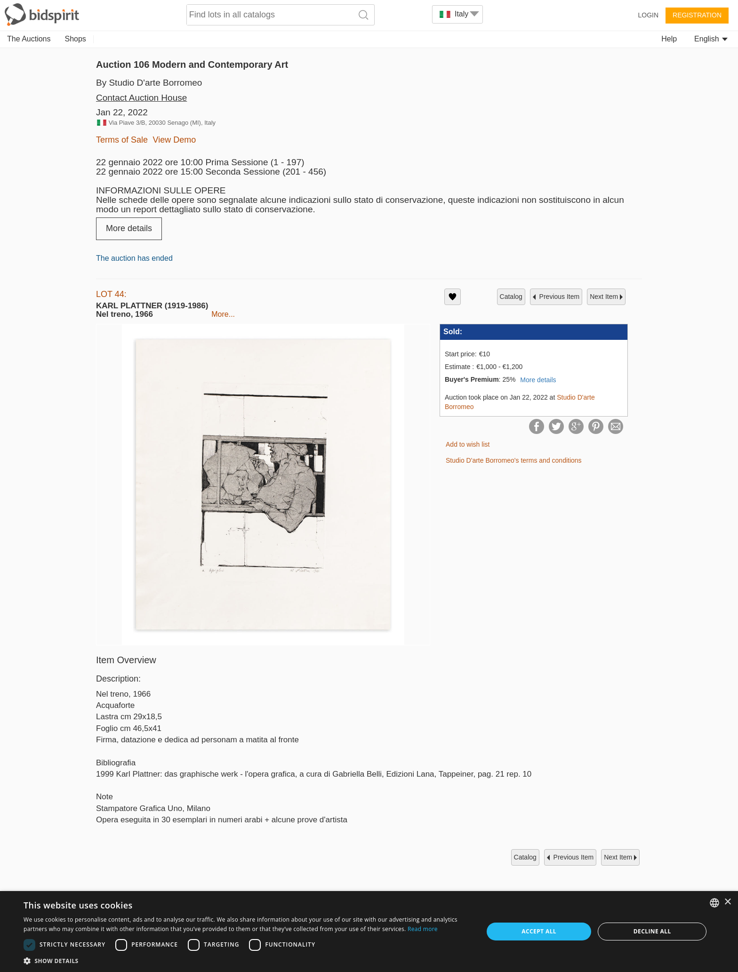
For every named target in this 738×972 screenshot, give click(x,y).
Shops (75, 39)
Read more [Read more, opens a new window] (423, 929)
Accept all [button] (538, 931)
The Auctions (29, 39)
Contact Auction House (141, 98)
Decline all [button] (652, 931)
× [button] (727, 902)
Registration (697, 15)
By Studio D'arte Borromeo (149, 83)
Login (648, 15)
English (711, 39)
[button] (247, 960)
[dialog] (369, 931)
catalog (511, 296)
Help (669, 39)
